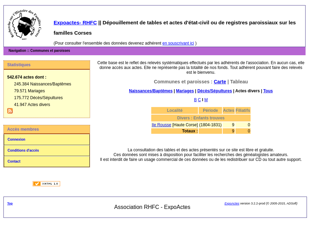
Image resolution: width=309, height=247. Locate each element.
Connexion (16, 139)
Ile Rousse (161, 124)
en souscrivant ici (178, 43)
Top (10, 203)
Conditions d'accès (23, 150)
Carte (220, 81)
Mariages (185, 91)
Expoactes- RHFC (75, 22)
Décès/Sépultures (214, 91)
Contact (14, 161)
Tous (268, 91)
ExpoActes (231, 203)
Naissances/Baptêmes (151, 91)
